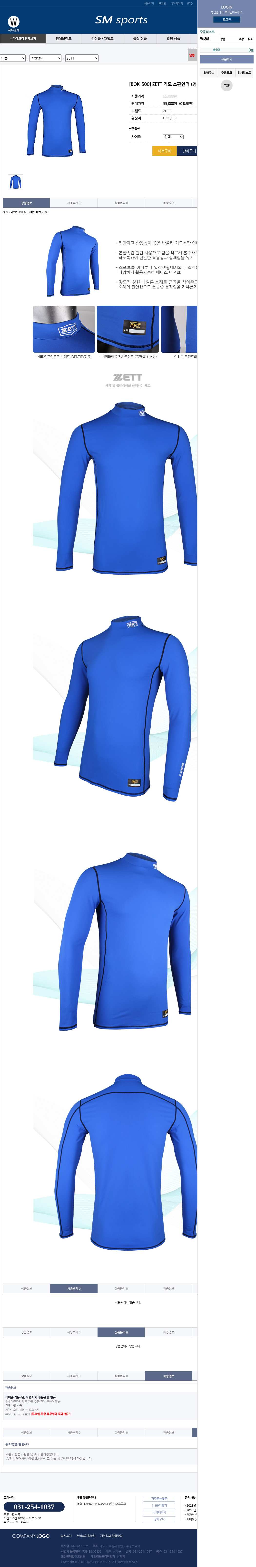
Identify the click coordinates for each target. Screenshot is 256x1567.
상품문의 (121, 203)
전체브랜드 (63, 39)
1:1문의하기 (159, 1505)
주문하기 (226, 59)
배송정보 (168, 203)
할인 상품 (173, 39)
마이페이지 (176, 3)
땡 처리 (205, 39)
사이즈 (136, 137)
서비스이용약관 (86, 1535)
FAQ (189, 3)
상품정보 (26, 203)
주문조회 (226, 72)
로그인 (227, 19)
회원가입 (149, 3)
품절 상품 (140, 39)
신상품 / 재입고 (102, 39)
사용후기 (73, 203)
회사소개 (66, 1535)
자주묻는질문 (159, 1498)
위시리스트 (244, 72)
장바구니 (209, 72)
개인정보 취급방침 (111, 1535)
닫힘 (192, 55)
